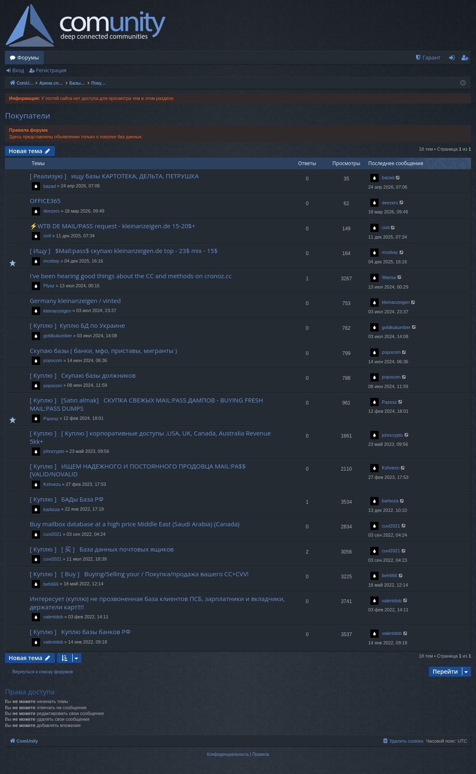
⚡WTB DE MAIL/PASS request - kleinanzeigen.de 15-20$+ (112, 226)
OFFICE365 (45, 200)
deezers (51, 210)
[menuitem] (427, 57)
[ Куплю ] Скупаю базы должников (83, 375)
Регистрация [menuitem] (466, 59)
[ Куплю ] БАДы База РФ (67, 499)
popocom (52, 360)
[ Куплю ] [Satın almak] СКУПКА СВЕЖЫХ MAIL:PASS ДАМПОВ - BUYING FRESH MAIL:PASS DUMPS (146, 404)
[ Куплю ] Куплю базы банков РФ (80, 631)
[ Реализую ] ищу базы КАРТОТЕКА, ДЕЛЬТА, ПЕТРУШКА (114, 176)
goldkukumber (57, 335)
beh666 (51, 584)
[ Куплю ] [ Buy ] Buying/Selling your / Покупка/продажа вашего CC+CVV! (139, 574)
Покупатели (27, 115)
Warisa (389, 277)
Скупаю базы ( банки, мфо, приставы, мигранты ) (103, 350)
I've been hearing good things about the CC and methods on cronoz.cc (131, 276)
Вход (18, 70)
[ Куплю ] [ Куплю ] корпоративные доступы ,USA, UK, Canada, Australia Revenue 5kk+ (150, 437)
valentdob (53, 616)
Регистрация (51, 70)
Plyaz (48, 285)
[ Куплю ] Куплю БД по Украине (77, 325)
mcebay (51, 260)
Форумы (28, 57)
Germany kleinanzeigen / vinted (75, 300)
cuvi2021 (52, 534)
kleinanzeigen (57, 310)
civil (47, 235)
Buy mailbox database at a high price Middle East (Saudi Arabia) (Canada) (134, 524)
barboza (51, 509)
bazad (49, 186)
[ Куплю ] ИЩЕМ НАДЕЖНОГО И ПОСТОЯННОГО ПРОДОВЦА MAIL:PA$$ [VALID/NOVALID (138, 470)
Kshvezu (52, 484)
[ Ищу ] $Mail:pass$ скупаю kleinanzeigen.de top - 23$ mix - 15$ (124, 250)
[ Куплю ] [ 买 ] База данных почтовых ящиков (102, 549)
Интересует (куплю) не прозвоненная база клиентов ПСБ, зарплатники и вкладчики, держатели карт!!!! (157, 602)
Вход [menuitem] (453, 59)
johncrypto (53, 451)
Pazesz (50, 418)
